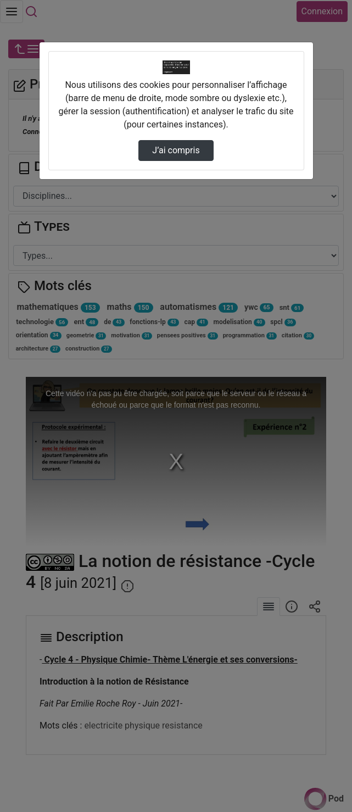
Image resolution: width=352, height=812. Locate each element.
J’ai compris (175, 150)
